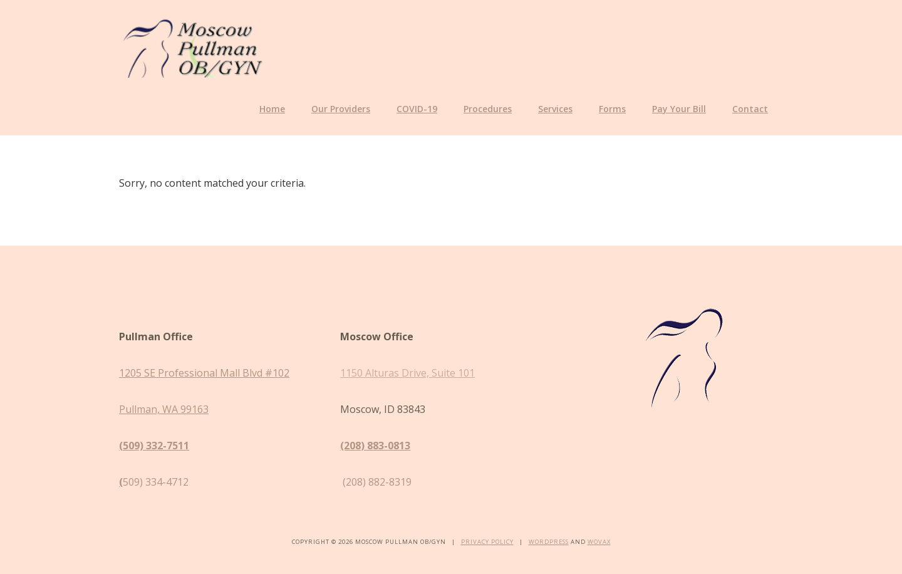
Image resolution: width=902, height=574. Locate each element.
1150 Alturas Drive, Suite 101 (407, 373)
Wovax (599, 542)
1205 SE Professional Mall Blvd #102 (204, 373)
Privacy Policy (487, 542)
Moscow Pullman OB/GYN (192, 46)
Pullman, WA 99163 (164, 409)
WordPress (549, 542)
